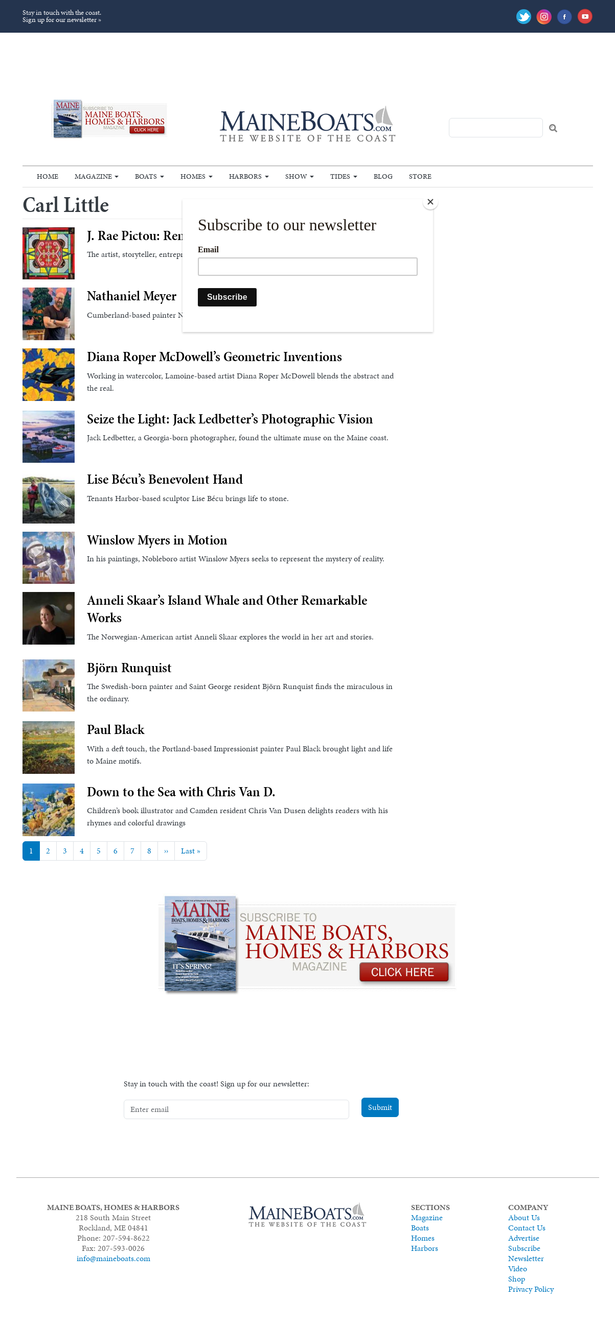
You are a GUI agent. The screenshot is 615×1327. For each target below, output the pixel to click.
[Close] (430, 201)
